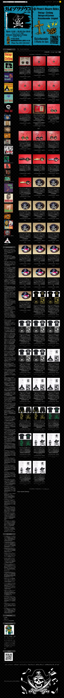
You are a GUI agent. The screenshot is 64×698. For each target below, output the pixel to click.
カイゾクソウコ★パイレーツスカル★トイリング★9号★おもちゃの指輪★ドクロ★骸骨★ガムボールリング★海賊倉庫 (53, 236)
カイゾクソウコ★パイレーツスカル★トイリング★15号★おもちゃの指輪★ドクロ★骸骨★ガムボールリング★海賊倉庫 (53, 191)
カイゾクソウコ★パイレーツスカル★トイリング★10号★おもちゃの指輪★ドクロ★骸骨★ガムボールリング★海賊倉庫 (39, 236)
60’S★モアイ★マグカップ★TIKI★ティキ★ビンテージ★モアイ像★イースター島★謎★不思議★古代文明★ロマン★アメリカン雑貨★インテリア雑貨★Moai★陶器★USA (9, 302)
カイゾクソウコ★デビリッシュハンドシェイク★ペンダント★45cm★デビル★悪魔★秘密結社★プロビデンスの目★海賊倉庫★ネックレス (25, 118)
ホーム (6, 664)
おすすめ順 (52, 52)
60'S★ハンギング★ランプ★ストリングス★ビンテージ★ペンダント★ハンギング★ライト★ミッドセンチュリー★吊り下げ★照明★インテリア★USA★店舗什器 (9, 275)
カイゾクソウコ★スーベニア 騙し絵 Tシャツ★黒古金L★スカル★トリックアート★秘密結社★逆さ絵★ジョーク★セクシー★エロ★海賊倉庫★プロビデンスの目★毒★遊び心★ (53, 309)
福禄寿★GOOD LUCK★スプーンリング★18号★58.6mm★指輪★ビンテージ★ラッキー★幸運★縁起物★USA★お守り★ (9, 550)
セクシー (5, 154)
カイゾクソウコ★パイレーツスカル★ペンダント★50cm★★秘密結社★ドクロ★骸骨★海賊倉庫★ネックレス (25, 94)
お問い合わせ (16, 664)
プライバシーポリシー (23, 664)
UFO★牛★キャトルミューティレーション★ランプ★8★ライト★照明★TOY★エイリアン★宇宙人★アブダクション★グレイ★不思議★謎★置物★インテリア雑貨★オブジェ (9, 489)
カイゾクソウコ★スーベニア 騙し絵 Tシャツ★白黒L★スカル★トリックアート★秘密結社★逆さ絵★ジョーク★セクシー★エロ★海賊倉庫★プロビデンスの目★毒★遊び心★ (39, 395)
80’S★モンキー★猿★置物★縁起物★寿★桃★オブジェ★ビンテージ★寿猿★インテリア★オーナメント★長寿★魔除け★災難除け (9, 384)
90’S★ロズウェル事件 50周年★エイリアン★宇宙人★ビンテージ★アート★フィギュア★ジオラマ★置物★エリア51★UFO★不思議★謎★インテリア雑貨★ (9, 353)
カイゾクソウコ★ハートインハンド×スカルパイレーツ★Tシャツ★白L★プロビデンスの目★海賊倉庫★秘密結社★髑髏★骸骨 (25, 477)
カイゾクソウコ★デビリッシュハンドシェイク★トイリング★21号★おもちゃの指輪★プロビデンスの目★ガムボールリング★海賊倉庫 (39, 259)
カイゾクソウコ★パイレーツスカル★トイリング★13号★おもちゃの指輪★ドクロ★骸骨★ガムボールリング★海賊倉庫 (39, 214)
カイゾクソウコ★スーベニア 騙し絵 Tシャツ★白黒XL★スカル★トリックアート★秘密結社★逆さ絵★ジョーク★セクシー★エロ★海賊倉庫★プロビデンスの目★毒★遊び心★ (25, 395)
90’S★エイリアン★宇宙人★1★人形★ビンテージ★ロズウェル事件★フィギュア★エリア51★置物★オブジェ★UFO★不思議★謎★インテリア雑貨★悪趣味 (9, 335)
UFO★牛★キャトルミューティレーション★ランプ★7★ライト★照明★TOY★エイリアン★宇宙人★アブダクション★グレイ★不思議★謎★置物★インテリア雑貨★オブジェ (9, 475)
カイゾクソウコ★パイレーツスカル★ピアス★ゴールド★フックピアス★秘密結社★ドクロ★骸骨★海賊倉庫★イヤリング (25, 144)
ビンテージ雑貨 (6, 71)
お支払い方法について (31, 664)
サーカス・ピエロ (7, 229)
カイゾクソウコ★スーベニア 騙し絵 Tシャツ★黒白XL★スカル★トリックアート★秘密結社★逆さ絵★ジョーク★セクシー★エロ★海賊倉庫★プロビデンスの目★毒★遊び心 (39, 337)
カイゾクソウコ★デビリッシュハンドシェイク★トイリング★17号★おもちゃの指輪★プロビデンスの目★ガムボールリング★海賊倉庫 (39, 282)
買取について (6, 619)
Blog (5, 648)
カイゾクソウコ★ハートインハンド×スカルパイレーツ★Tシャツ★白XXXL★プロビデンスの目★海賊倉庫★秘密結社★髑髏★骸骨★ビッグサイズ (39, 450)
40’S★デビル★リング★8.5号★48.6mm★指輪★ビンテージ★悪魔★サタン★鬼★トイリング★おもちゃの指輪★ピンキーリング (9, 379)
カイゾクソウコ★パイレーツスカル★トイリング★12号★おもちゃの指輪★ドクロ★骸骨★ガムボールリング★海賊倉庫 (53, 214)
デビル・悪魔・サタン (8, 192)
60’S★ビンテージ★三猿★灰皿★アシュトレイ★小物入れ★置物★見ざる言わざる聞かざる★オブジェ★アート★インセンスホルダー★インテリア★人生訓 (9, 399)
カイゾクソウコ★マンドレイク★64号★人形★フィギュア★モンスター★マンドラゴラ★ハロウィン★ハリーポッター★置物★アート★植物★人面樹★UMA (9, 418)
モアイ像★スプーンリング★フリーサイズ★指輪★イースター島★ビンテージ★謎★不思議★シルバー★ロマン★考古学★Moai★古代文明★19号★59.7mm (9, 610)
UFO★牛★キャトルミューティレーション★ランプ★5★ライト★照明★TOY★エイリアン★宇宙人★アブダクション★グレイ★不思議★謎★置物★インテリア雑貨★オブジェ (9, 460)
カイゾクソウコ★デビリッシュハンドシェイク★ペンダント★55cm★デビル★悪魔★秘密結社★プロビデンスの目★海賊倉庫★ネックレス (39, 70)
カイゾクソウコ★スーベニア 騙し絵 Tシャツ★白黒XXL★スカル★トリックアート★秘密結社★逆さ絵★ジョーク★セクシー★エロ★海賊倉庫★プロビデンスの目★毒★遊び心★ (53, 366)
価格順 (56, 52)
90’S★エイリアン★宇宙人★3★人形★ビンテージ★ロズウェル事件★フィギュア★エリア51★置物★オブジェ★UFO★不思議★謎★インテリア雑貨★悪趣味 (9, 347)
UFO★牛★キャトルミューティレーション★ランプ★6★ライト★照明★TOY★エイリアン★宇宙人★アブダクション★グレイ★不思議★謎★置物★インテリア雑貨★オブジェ (9, 467)
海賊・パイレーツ (7, 175)
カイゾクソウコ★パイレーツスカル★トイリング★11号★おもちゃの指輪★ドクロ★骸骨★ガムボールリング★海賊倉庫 (25, 236)
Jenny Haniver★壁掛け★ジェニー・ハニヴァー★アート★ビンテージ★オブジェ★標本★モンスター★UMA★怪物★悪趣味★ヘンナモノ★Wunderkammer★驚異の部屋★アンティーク (39, 119)
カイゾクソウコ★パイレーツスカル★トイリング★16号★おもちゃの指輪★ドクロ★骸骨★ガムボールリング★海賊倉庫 (39, 191)
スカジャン (6, 119)
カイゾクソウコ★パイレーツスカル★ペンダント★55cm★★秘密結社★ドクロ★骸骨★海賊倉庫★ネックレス (53, 69)
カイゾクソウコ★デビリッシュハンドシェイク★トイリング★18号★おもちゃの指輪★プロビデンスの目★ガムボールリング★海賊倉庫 (25, 282)
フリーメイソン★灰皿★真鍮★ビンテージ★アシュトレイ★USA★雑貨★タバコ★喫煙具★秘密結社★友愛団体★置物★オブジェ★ (9, 389)
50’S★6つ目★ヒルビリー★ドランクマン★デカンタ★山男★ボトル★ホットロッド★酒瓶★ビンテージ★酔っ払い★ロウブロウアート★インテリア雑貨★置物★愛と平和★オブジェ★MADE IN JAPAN (9, 516)
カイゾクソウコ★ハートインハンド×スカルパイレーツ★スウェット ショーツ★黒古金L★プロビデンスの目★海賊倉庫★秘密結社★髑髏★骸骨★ (39, 424)
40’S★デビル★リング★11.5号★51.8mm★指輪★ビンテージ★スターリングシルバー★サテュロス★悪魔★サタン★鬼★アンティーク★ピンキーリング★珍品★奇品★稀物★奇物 (9, 425)
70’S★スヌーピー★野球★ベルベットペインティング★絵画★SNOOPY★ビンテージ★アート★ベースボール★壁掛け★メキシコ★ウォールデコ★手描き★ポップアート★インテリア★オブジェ (9, 315)
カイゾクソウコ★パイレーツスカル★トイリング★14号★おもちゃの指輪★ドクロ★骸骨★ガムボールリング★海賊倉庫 (25, 214)
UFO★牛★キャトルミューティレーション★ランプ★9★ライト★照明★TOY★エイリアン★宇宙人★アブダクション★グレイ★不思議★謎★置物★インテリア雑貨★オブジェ (9, 502)
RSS (55, 664)
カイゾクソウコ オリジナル (8, 92)
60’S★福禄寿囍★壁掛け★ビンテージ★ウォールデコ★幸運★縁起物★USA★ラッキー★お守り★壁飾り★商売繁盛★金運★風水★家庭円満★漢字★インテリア (9, 574)
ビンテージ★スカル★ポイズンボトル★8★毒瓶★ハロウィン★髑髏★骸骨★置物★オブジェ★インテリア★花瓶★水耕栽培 (9, 394)
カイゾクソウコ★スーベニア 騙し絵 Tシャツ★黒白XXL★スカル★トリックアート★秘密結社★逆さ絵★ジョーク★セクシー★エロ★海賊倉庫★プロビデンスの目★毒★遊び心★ (25, 337)
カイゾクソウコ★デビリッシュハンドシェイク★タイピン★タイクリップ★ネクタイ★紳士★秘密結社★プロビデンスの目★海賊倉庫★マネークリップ (53, 168)
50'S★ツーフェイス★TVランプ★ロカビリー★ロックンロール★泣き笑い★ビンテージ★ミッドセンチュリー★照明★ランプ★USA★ (9, 251)
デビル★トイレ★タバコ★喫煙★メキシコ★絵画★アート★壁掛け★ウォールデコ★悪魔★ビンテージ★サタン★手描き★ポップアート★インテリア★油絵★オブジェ (9, 269)
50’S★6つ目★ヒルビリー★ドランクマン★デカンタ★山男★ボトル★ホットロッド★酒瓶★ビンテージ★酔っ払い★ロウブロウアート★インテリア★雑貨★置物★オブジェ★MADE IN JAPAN (9, 482)
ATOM (58, 664)
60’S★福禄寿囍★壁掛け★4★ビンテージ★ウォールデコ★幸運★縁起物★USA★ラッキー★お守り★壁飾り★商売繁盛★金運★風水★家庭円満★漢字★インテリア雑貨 (9, 446)
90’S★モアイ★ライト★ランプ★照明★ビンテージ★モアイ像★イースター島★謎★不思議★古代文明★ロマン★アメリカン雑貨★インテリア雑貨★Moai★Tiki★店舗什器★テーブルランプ (9, 439)
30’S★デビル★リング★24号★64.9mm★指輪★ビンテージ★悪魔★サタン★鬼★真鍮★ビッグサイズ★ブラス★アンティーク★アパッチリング (9, 365)
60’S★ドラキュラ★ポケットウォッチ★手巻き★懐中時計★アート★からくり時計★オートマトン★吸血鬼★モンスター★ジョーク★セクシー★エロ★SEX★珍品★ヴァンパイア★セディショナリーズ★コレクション (9, 567)
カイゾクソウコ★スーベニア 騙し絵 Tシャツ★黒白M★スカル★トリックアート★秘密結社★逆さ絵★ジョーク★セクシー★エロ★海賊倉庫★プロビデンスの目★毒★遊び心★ (25, 366)
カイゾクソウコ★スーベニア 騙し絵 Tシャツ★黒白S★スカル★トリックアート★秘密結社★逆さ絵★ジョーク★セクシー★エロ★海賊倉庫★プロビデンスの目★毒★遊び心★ (39, 366)
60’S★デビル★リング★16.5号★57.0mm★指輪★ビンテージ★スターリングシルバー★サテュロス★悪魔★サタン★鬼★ (9, 308)
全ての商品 (6, 51)
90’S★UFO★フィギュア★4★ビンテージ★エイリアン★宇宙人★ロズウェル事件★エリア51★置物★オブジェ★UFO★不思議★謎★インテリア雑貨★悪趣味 (9, 523)
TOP (18, 49)
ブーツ (5, 168)
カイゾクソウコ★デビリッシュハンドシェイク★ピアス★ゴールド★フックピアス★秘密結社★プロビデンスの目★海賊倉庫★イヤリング (53, 145)
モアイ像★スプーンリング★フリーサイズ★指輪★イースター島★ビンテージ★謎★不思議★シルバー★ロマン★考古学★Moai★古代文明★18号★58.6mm (9, 538)
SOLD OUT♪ (6, 244)
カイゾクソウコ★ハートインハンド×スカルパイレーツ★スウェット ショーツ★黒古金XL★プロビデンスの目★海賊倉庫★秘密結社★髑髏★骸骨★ (25, 424)
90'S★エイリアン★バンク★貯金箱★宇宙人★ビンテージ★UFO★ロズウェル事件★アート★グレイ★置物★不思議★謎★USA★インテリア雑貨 (9, 495)
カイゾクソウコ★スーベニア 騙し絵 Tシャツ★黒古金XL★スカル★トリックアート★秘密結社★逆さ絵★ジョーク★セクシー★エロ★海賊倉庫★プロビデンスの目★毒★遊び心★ (39, 309)
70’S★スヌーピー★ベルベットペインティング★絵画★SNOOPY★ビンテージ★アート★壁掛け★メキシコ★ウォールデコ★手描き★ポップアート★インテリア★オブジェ (9, 322)
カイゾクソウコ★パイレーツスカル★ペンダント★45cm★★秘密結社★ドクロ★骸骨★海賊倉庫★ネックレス (39, 94)
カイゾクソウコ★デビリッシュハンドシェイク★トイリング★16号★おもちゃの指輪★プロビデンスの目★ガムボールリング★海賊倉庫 (53, 282)
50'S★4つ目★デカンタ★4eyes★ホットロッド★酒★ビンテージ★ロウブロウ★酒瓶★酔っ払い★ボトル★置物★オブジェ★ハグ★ (9, 257)
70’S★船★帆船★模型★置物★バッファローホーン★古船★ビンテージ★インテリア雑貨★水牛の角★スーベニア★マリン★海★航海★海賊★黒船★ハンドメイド (9, 544)
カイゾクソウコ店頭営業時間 (9, 620)
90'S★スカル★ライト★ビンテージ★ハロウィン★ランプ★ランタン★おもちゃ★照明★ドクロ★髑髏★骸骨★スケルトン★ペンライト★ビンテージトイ (9, 359)
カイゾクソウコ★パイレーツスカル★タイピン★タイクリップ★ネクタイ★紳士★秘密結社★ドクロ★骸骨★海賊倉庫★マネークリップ (25, 168)
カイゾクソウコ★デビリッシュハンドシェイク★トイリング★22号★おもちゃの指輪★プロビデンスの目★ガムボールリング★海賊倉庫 (25, 259)
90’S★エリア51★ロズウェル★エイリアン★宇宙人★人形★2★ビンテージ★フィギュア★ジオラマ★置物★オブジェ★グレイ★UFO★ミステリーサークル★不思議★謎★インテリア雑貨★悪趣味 (9, 372)
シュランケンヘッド (7, 202)
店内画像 (5, 617)
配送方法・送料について (40, 664)
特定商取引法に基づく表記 (49, 664)
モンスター (6, 213)
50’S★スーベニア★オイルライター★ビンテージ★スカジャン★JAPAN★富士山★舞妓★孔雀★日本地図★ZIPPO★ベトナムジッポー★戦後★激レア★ (9, 592)
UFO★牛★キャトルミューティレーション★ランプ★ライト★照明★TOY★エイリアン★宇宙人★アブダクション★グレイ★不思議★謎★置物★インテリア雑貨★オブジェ (9, 599)
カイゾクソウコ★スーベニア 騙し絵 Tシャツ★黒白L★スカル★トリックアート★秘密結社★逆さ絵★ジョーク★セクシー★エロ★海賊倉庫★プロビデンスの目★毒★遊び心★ (53, 337)
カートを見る (58, 1)
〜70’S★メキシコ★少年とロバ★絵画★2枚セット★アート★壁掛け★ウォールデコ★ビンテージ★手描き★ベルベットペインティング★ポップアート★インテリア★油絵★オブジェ (9, 295)
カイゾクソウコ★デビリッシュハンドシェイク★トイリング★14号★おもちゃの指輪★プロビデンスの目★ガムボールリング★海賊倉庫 (25, 305)
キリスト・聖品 (6, 219)
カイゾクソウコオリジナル (24, 49)
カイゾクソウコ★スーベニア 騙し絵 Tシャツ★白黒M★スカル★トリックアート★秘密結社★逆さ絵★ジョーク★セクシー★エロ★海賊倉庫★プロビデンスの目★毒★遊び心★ (53, 395)
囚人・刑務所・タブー (8, 144)
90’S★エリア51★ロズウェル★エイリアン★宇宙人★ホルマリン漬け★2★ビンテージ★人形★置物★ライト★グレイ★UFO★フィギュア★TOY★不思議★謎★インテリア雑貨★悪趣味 (9, 405)
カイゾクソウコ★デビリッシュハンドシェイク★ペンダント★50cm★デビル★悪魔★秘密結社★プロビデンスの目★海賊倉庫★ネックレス (53, 95)
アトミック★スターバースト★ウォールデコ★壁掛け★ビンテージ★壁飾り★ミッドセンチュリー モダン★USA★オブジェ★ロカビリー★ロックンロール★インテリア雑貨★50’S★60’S (9, 586)
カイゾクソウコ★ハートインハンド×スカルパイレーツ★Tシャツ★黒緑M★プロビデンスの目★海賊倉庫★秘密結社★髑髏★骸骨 (25, 450)
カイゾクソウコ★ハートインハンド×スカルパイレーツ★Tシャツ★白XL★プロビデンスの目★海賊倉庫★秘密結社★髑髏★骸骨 (53, 450)
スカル (5, 113)
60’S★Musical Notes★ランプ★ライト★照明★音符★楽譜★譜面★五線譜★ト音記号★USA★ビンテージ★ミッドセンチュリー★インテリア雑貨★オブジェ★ (9, 288)
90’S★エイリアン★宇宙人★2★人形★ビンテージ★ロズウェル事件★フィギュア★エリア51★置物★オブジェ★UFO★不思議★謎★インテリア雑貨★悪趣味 (9, 341)
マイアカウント (49, 1)
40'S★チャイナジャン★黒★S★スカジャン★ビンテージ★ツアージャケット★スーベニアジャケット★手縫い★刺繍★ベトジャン (9, 580)
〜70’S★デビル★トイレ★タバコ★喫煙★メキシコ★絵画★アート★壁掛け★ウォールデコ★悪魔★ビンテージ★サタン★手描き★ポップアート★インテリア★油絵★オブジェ (9, 282)
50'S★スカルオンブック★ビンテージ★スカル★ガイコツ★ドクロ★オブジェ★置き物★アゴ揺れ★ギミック (9, 605)
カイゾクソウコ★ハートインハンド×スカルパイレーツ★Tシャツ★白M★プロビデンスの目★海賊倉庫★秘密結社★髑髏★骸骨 (39, 477)
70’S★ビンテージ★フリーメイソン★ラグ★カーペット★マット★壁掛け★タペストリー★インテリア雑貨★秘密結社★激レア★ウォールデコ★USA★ (9, 263)
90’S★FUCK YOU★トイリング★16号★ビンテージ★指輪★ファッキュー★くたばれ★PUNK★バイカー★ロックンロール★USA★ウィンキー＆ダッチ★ (9, 529)
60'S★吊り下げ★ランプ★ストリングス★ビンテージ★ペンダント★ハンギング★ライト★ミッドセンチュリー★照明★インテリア (9, 554)
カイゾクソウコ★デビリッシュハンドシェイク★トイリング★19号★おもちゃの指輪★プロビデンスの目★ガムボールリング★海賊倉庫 (53, 259)
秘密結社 (5, 103)
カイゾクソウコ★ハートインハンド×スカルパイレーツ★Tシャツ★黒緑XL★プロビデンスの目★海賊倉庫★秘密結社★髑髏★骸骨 (53, 423)
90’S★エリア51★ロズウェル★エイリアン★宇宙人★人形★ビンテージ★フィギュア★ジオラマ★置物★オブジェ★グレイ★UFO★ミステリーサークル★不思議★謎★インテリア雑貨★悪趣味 (9, 432)
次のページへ (47, 54)
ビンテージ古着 (6, 61)
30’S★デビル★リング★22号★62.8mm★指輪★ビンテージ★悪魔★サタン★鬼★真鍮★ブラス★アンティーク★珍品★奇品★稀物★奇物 (9, 412)
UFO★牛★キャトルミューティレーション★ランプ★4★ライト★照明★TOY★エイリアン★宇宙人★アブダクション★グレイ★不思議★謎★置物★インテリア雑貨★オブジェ (9, 453)
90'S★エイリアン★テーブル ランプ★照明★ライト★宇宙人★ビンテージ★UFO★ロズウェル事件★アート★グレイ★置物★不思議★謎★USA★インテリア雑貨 (9, 509)
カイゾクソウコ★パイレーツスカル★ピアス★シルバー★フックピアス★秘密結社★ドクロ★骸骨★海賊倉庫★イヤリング (53, 117)
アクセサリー (6, 82)
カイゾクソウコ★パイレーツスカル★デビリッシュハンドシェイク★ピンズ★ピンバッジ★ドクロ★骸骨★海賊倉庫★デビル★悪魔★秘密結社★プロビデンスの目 (25, 70)
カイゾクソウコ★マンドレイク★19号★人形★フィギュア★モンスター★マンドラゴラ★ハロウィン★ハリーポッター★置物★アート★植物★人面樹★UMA (9, 560)
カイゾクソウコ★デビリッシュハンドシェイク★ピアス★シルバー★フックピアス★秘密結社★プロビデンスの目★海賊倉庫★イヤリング (39, 145)
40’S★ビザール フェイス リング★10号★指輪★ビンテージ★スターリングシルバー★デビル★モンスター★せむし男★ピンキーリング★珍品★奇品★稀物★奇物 (9, 329)
